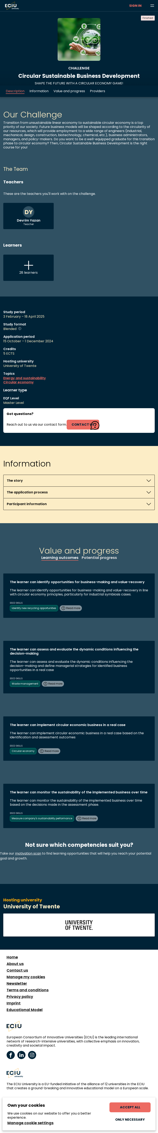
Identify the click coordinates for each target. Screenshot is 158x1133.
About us (15, 963)
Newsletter (17, 983)
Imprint (14, 1003)
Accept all (130, 1107)
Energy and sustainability (24, 378)
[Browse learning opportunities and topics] (152, 6)
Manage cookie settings (30, 1122)
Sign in (135, 5)
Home (12, 957)
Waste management (25, 683)
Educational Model (25, 1009)
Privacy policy (20, 996)
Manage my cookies (26, 976)
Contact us (17, 970)
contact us (83, 424)
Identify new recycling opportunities (34, 608)
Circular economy (18, 382)
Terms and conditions (28, 990)
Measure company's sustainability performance (42, 818)
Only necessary (130, 1119)
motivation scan (28, 853)
